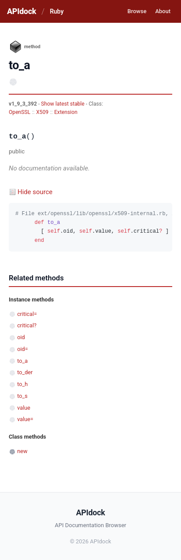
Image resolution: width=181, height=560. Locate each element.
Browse (137, 11)
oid (21, 337)
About (162, 11)
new (22, 451)
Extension (66, 112)
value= (25, 419)
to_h (22, 384)
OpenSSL (19, 112)
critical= (27, 314)
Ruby (57, 11)
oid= (22, 349)
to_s (22, 396)
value (23, 407)
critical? (26, 325)
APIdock (21, 11)
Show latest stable (63, 104)
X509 (42, 112)
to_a (22, 361)
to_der (24, 372)
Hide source (35, 192)
